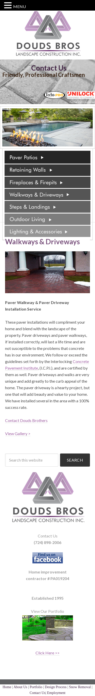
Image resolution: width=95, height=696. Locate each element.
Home (7, 687)
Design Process (56, 687)
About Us (20, 687)
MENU (19, 6)
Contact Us (48, 68)
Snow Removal (80, 687)
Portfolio (36, 687)
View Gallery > (17, 433)
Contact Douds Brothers (26, 420)
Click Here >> (47, 652)
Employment (56, 693)
